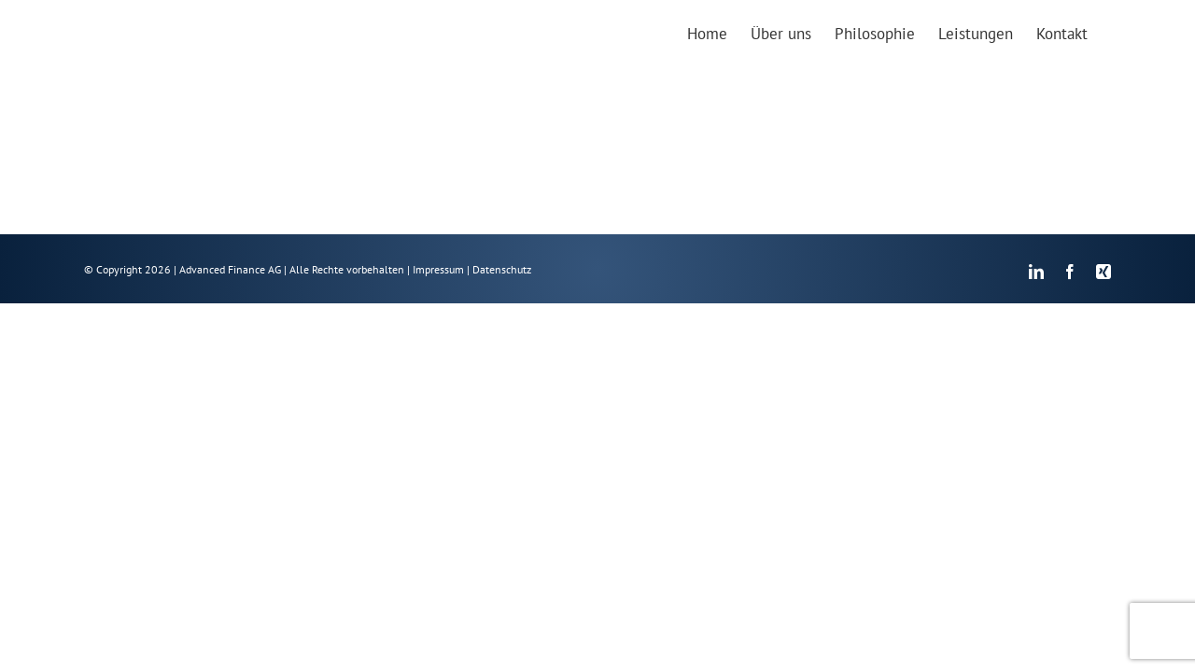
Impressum (438, 270)
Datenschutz (501, 270)
